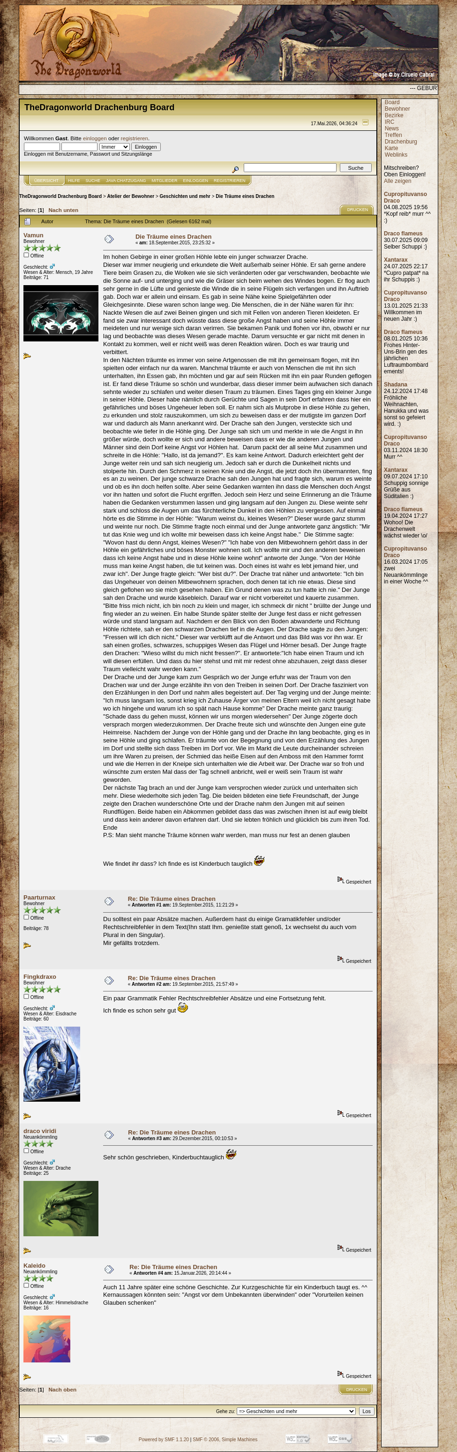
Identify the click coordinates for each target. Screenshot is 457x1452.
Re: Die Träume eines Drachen (172, 898)
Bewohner (397, 109)
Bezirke (394, 115)
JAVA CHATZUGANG (126, 180)
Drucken (357, 209)
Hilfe (74, 180)
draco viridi (39, 1130)
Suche (93, 180)
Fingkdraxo (39, 976)
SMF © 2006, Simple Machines (225, 1439)
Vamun (33, 235)
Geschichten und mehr (185, 196)
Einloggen (196, 180)
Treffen (393, 135)
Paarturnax (39, 897)
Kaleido (34, 1265)
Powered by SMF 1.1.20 (164, 1439)
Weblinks (396, 154)
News (392, 128)
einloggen (95, 138)
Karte (391, 148)
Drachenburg (401, 141)
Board (392, 102)
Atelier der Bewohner (131, 196)
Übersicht (46, 180)
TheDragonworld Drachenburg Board (60, 196)
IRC (390, 122)
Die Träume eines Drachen (245, 196)
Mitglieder (165, 180)
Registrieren (230, 180)
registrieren (134, 138)
